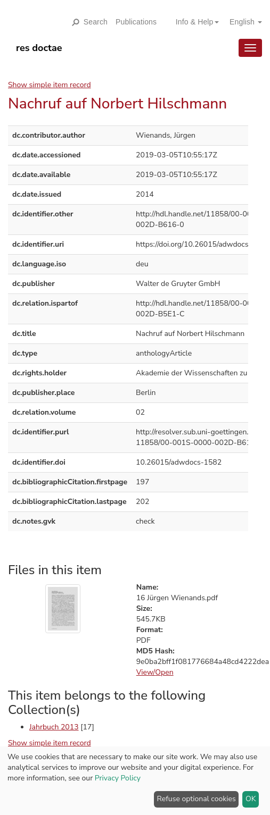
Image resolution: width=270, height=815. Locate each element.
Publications (136, 22)
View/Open (155, 672)
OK (251, 799)
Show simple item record (49, 85)
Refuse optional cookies (196, 799)
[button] (193, 21)
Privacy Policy (118, 778)
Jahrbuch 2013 (54, 727)
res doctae (39, 47)
